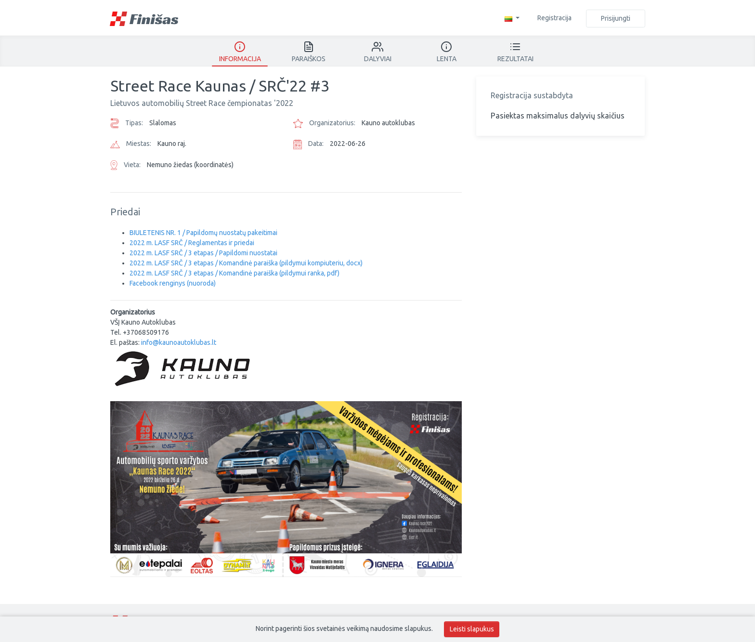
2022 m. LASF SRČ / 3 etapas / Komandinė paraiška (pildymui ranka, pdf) (234, 273)
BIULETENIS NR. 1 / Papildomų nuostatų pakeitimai (203, 232)
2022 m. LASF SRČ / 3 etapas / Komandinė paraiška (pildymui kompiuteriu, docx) (246, 263)
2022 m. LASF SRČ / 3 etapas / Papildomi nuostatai (203, 253)
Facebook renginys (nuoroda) (173, 283)
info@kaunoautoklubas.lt (178, 342)
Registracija (554, 18)
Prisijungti (615, 18)
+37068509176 (146, 332)
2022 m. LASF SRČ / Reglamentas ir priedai (192, 243)
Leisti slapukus (472, 629)
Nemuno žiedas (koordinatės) (190, 165)
